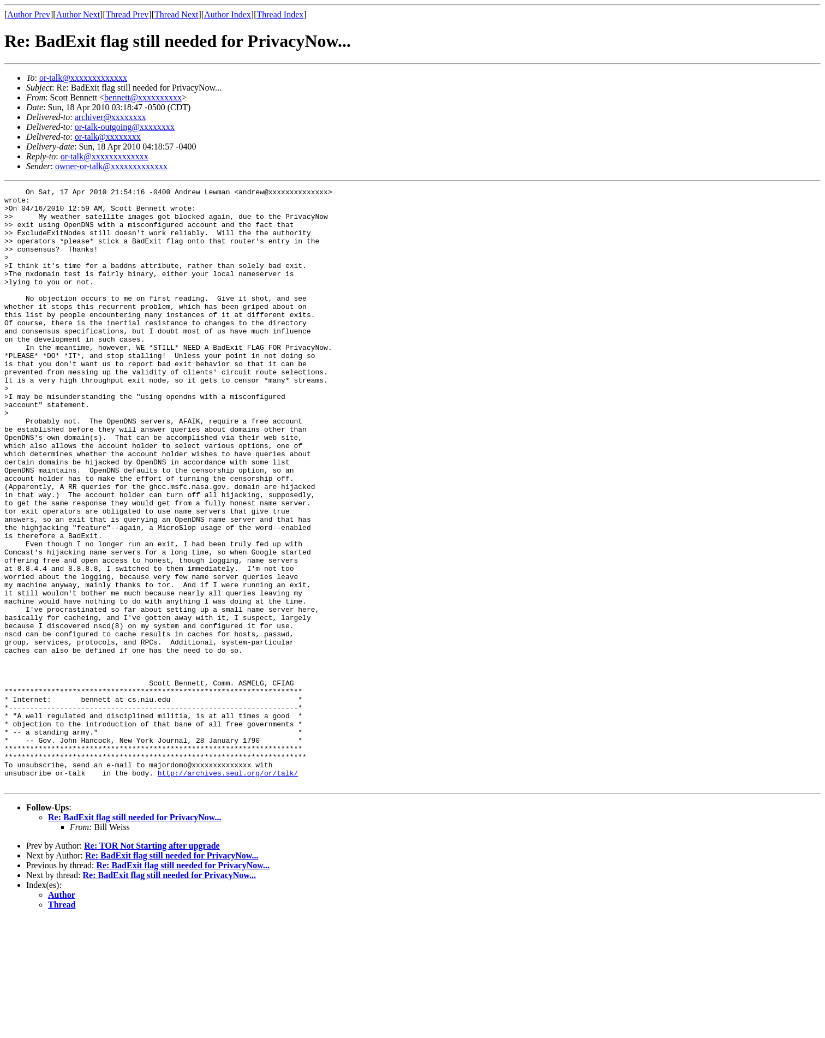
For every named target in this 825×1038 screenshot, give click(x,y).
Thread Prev (127, 14)
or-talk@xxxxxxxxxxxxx (83, 77)
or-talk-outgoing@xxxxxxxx (125, 127)
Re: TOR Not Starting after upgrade (151, 965)
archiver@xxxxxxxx (110, 117)
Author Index (227, 14)
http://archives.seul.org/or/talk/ (228, 891)
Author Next (78, 14)
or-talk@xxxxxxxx (108, 136)
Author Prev (28, 14)
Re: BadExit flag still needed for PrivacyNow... (134, 936)
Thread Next (176, 14)
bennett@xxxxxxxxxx (143, 97)
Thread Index (280, 14)
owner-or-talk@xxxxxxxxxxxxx (111, 166)
